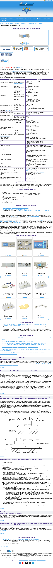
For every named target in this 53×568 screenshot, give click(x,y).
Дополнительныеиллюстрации (25, 44)
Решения (11, 18)
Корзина (24, 3)
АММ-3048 (42, 363)
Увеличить (25, 42)
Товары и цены (4, 18)
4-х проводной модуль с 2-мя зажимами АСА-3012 (16, 209)
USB (27, 169)
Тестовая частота (18, 83)
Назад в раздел (4, 546)
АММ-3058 (20, 67)
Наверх (2, 367)
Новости (49, 18)
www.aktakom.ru (14, 216)
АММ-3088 (15, 365)
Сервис (44, 18)
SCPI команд (3, 530)
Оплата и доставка (37, 18)
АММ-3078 (9, 365)
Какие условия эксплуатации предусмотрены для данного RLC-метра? (20, 347)
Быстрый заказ (28, 18)
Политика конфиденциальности (37, 560)
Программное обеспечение (32, 216)
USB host (28, 170)
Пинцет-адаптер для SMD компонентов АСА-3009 (15, 208)
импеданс (8, 110)
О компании (3, 20)
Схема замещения (5, 136)
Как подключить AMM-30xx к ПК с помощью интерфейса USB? (18, 341)
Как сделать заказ (23, 560)
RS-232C (30, 169)
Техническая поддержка (38, 220)
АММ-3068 (3, 365)
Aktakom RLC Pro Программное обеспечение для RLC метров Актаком (21, 539)
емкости (22, 71)
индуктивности (15, 71)
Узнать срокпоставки (30, 49)
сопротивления (28, 71)
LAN (35, 169)
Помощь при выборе (18, 18)
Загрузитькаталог (6, 61)
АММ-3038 (36, 363)
